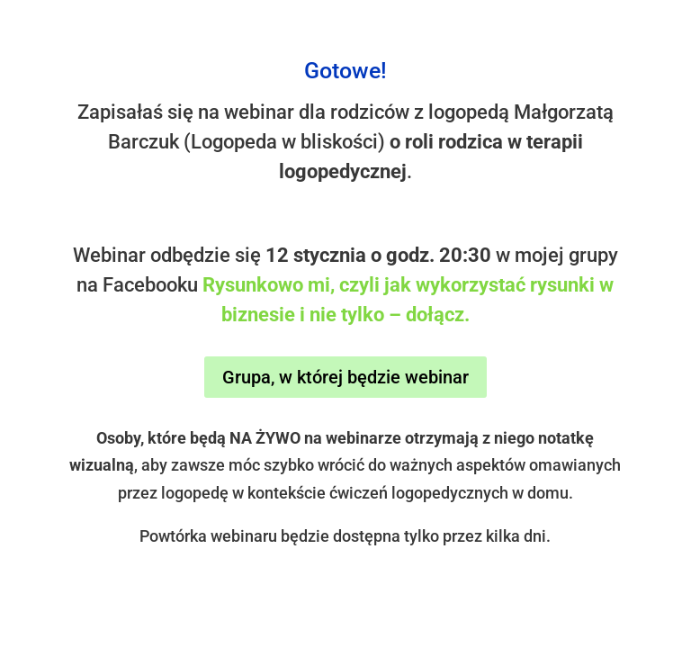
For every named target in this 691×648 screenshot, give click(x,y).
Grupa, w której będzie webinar (345, 377)
